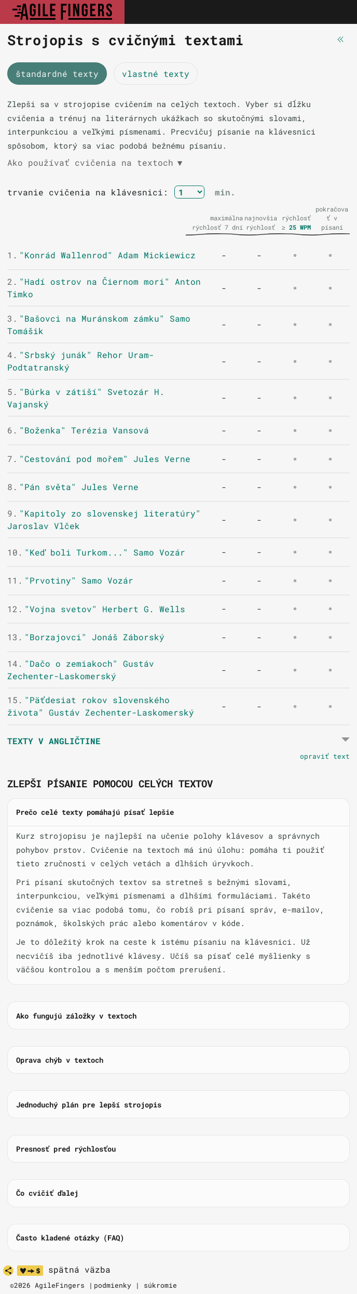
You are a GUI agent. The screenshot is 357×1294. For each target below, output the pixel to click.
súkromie (160, 1285)
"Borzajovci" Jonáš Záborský (85, 636)
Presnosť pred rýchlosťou (66, 1149)
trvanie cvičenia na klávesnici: (87, 192)
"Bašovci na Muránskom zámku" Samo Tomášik (98, 324)
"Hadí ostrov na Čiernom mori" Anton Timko (104, 287)
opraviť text (325, 756)
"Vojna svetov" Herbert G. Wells (96, 608)
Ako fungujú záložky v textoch (76, 1016)
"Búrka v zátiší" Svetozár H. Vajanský (85, 398)
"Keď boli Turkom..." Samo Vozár (96, 552)
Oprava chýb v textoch (59, 1060)
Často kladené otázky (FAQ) (70, 1238)
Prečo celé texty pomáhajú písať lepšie (95, 812)
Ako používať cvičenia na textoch (95, 162)
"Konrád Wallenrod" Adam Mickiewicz (101, 254)
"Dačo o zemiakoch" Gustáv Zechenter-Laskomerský (80, 669)
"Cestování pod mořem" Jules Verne (98, 458)
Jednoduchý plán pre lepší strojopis (88, 1105)
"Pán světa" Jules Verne (73, 486)
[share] (8, 1270)
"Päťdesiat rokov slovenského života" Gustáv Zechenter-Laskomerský (100, 706)
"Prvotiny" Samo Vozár (70, 580)
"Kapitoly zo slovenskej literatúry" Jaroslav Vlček (104, 519)
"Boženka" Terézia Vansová (78, 430)
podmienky (112, 1285)
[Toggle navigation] (338, 12)
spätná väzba (79, 1269)
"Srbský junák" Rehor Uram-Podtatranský (80, 361)
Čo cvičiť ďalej (47, 1193)
